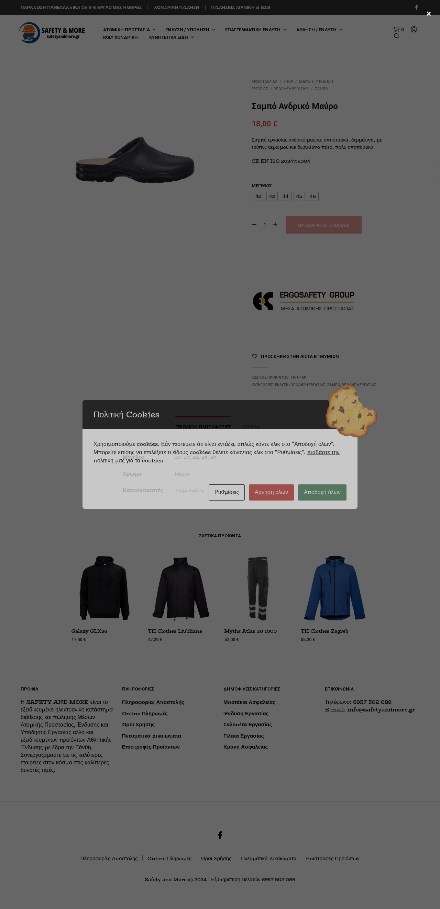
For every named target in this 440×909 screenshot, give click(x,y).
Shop (288, 81)
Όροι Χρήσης (138, 724)
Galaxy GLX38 (90, 631)
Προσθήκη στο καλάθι (324, 225)
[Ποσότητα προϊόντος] (265, 224)
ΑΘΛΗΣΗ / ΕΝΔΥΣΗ (316, 29)
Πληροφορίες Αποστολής (153, 702)
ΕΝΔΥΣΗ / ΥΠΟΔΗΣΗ (187, 29)
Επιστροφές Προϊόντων (151, 747)
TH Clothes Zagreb (325, 631)
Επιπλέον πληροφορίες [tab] (203, 426)
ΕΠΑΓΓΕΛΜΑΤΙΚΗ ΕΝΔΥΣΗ (252, 29)
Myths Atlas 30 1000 (250, 631)
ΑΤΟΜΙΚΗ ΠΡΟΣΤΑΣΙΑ (126, 29)
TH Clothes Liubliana (175, 631)
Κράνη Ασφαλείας (245, 747)
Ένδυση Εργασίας (245, 713)
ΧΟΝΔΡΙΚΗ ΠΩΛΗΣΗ (176, 7)
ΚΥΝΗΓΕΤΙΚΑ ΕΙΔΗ (168, 37)
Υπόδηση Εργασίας (291, 89)
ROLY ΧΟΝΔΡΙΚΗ (120, 37)
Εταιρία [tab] (251, 426)
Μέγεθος (262, 185)
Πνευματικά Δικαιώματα (151, 736)
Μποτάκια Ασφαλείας (249, 702)
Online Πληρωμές (145, 713)
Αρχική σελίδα (264, 81)
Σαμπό (321, 89)
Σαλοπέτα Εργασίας (247, 724)
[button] (398, 29)
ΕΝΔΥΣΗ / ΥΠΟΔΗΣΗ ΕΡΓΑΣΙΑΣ (300, 385)
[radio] (258, 196)
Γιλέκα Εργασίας (243, 736)
